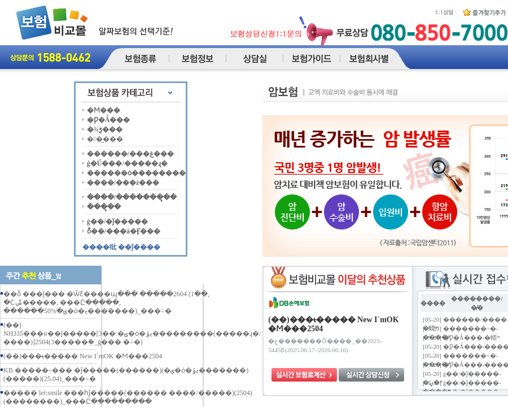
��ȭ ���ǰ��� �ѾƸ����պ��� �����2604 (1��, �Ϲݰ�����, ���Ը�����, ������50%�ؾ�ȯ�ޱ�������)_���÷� (106, 302)
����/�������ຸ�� (132, 197)
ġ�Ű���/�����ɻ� (127, 163)
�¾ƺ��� (104, 129)
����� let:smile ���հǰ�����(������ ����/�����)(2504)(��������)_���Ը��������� (127, 397)
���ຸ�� (104, 207)
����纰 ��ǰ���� (121, 247)
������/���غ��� (130, 154)
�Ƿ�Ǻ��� (108, 120)
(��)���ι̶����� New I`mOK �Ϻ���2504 (82, 356)
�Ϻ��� (103, 110)
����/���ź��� (123, 183)
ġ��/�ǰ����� (117, 222)
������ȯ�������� (136, 173)
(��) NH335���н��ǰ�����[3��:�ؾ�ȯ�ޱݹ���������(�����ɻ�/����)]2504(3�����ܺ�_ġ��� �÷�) (132, 333)
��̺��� (105, 139)
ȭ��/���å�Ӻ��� (123, 231)
